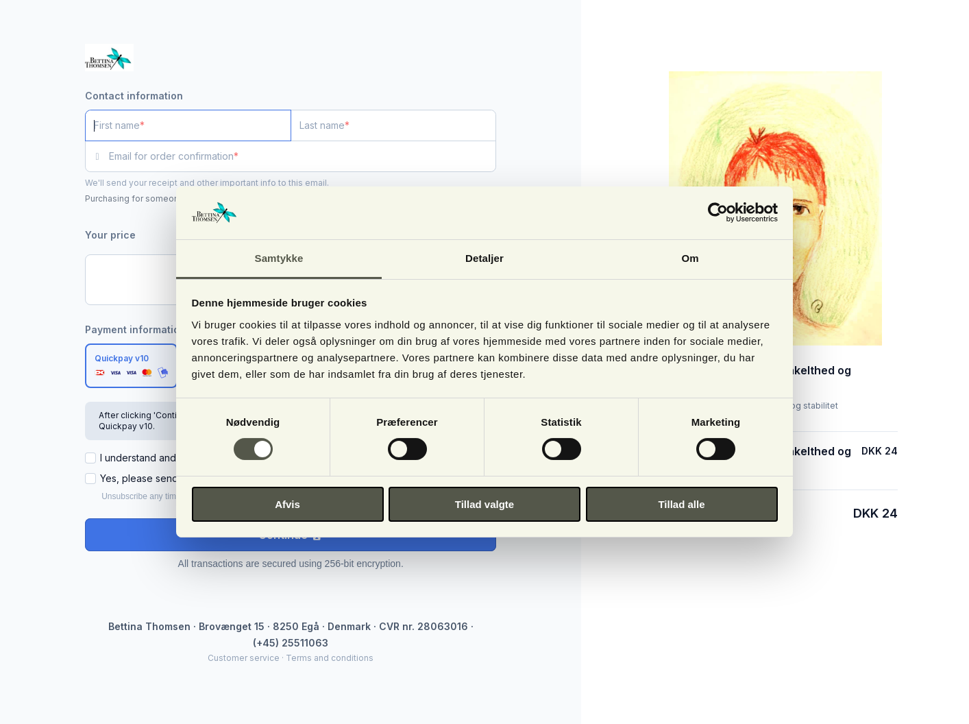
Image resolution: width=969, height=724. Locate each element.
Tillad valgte (484, 504)
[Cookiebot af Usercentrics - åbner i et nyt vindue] (718, 212)
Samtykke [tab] (279, 258)
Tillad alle (681, 504)
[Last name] (393, 125)
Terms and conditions (329, 658)
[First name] (188, 125)
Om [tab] (689, 258)
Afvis (287, 504)
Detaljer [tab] (484, 258)
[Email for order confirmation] (302, 156)
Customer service (244, 658)
